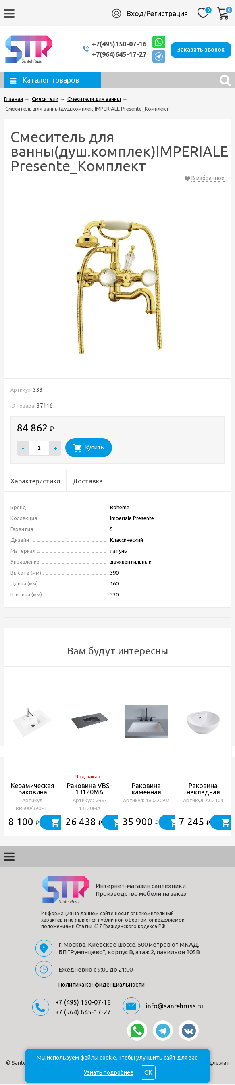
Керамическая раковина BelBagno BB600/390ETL (32, 796)
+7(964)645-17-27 (112, 55)
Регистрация (167, 13)
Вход (135, 13)
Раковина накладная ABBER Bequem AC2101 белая (203, 796)
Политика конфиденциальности (101, 986)
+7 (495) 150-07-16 (83, 1003)
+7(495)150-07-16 (112, 44)
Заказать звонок (201, 49)
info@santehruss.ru (174, 1007)
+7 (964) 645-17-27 (83, 1013)
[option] (32, 752)
